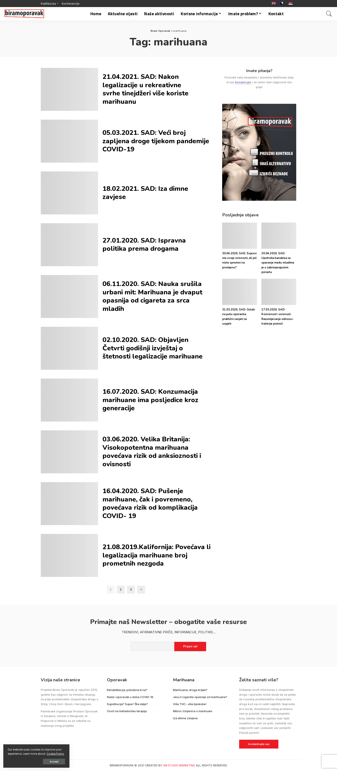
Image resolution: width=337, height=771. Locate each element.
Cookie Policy (55, 753)
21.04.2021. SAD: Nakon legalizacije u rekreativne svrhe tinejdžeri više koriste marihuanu (145, 89)
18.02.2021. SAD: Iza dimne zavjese (145, 193)
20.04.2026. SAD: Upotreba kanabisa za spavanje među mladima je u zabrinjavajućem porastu (277, 262)
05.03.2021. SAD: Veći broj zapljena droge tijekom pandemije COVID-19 (155, 141)
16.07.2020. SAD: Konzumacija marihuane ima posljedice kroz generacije (150, 400)
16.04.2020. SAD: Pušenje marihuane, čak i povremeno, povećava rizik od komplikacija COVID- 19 (150, 503)
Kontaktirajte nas (259, 744)
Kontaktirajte (243, 82)
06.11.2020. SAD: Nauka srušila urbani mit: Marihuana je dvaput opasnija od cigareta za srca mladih (152, 296)
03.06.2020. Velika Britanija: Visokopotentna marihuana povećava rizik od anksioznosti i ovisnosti (151, 452)
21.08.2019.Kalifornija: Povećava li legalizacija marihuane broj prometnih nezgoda (156, 555)
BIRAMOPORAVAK (122, 765)
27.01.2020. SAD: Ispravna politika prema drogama (144, 244)
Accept (54, 761)
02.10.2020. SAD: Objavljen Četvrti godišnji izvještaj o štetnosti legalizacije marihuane (152, 348)
